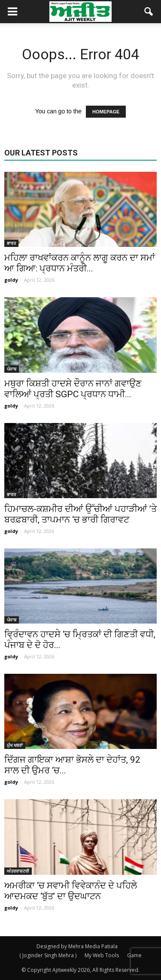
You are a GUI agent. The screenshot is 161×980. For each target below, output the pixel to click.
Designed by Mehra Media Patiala (77, 946)
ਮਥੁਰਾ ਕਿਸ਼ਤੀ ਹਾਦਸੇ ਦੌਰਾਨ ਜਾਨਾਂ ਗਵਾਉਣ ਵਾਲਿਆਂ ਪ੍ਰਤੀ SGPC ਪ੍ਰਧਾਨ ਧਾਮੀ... (73, 388)
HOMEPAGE (105, 111)
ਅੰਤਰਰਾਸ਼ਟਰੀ (18, 871)
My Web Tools (102, 955)
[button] (149, 11)
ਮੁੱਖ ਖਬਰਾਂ (15, 745)
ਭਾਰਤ (11, 243)
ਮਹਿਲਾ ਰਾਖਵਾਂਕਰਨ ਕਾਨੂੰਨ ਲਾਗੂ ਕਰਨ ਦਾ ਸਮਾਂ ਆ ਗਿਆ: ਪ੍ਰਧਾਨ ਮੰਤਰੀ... (79, 263)
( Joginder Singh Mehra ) (47, 955)
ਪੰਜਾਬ (11, 369)
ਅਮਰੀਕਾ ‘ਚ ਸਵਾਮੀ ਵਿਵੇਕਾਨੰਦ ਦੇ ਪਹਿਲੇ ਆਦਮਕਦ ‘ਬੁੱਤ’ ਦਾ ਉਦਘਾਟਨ (70, 890)
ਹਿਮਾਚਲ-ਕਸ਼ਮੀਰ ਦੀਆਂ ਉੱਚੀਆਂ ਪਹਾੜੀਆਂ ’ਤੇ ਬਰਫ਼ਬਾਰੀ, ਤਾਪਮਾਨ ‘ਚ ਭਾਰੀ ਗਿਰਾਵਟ (80, 514)
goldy (11, 280)
